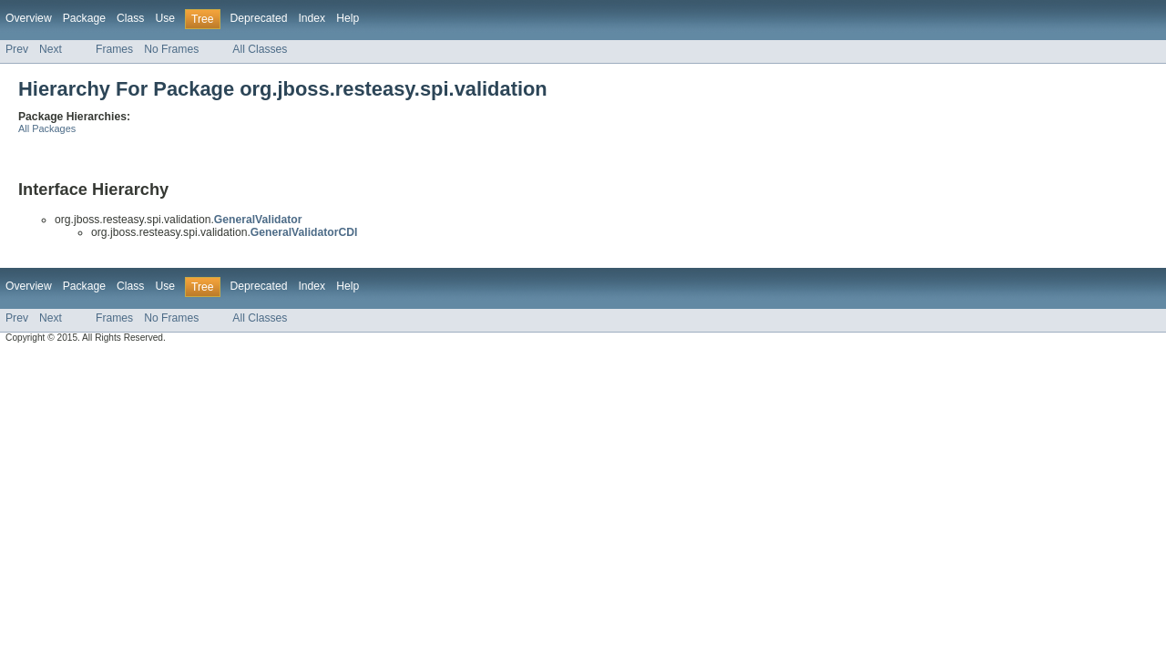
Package (84, 18)
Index (311, 18)
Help (347, 18)
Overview (28, 18)
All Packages (47, 128)
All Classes (259, 49)
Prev (16, 49)
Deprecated (259, 18)
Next (50, 49)
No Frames (171, 49)
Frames (114, 49)
